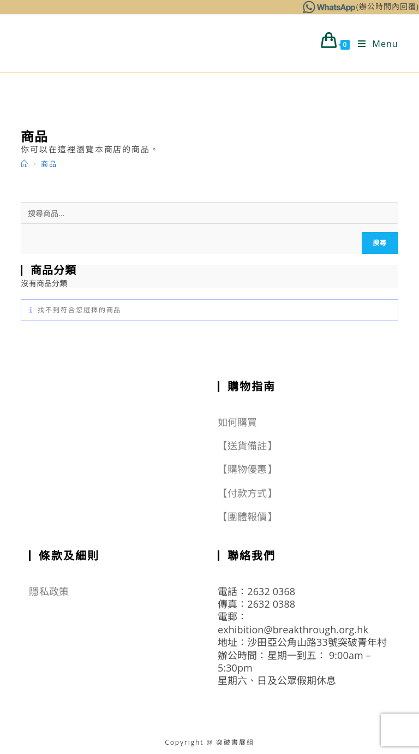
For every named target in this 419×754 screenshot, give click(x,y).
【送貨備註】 (247, 445)
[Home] (25, 164)
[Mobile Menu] (374, 44)
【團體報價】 (247, 516)
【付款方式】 (247, 493)
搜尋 (380, 242)
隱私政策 (48, 591)
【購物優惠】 (247, 469)
